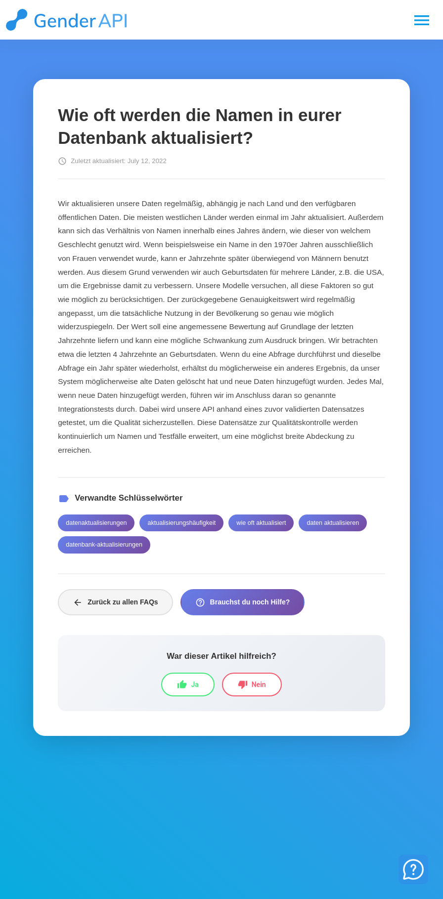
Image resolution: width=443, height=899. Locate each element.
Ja (187, 684)
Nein (252, 684)
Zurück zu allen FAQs (115, 602)
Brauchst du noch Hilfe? (242, 602)
